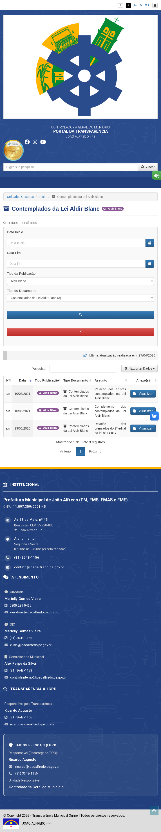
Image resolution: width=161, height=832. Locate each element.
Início (42, 197)
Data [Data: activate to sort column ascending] (22, 380)
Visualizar (143, 393)
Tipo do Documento (21, 291)
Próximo (95, 451)
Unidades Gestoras (20, 197)
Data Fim (14, 253)
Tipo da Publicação (21, 273)
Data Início (15, 232)
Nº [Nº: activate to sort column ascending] (8, 380)
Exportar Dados (139, 368)
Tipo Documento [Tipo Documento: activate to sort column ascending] (75, 380)
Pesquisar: (74, 369)
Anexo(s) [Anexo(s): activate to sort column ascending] (143, 380)
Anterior (66, 451)
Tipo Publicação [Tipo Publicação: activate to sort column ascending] (47, 380)
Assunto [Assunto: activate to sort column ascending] (101, 380)
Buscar (148, 167)
